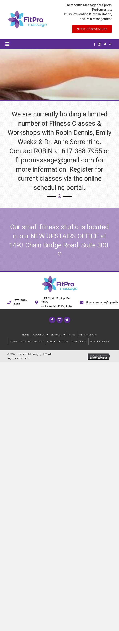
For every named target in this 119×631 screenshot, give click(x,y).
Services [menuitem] (56, 334)
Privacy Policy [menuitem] (99, 341)
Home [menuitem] (25, 334)
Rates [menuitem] (71, 334)
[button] (47, 334)
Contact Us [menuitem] (79, 341)
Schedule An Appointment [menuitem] (26, 341)
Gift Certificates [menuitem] (57, 341)
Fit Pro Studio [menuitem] (88, 334)
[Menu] (7, 44)
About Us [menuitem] (39, 334)
